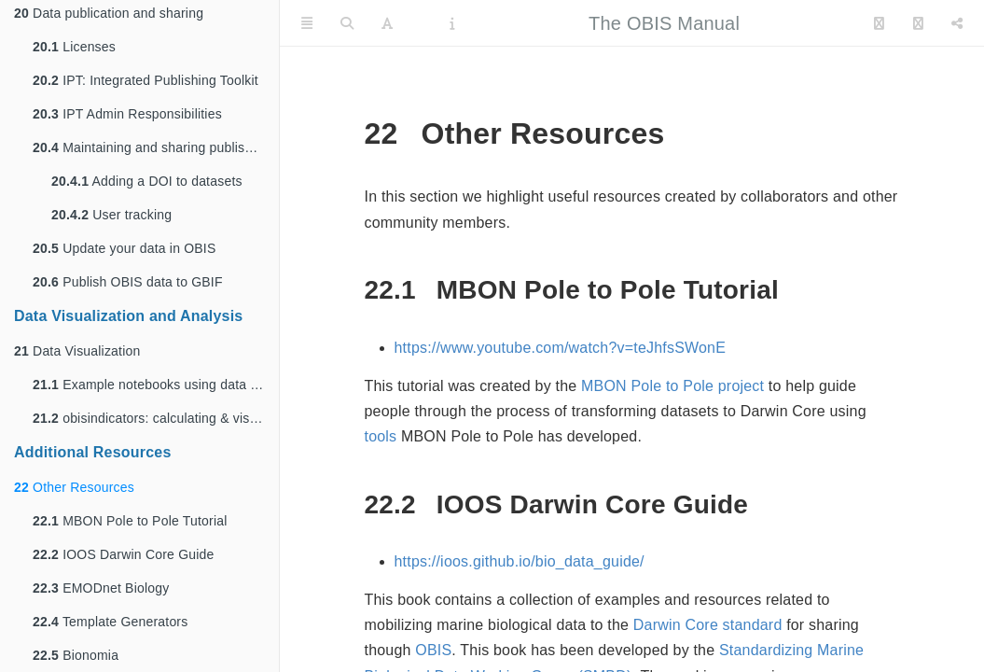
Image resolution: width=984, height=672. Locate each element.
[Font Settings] (387, 23)
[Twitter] (879, 23)
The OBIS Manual (664, 23)
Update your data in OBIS (124, 248)
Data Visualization (77, 350)
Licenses (74, 46)
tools (381, 436)
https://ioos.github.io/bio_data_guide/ (519, 561)
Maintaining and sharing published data (156, 147)
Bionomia (75, 655)
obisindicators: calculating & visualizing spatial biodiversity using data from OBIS (156, 418)
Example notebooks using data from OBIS (156, 384)
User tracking (111, 214)
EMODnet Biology (101, 588)
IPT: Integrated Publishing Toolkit (145, 80)
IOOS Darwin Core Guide (124, 554)
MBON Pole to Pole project (672, 386)
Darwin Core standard (708, 625)
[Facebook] (918, 23)
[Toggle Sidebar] (306, 23)
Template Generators (110, 621)
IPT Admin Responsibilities (127, 113)
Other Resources (74, 487)
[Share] (957, 23)
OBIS (433, 650)
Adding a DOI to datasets (147, 181)
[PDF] (422, 23)
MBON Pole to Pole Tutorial (130, 520)
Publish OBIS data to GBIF (128, 281)
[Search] (346, 23)
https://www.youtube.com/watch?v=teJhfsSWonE (561, 348)
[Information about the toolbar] (452, 23)
